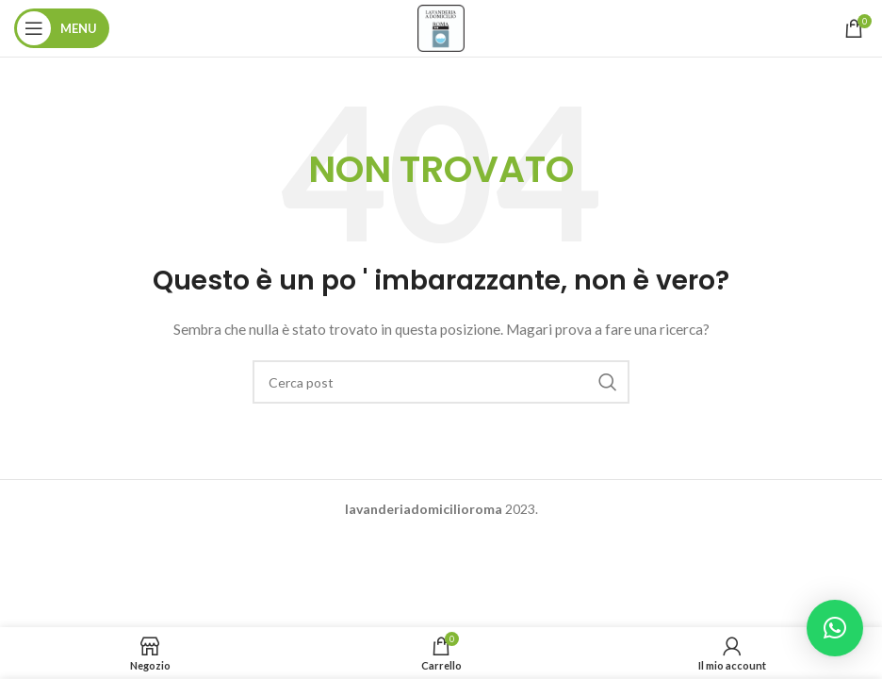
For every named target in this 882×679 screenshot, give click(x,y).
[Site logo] (441, 27)
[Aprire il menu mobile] (62, 28)
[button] (835, 628)
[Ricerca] (441, 382)
